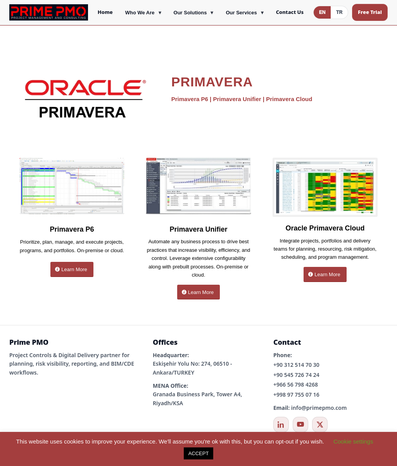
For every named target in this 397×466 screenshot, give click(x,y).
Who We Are (140, 12)
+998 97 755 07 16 (296, 394)
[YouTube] (300, 424)
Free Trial (370, 12)
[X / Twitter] (320, 424)
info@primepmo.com (319, 407)
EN (322, 12)
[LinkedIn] (281, 424)
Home (105, 12)
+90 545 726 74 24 (296, 374)
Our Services (241, 12)
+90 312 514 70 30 (296, 364)
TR (339, 12)
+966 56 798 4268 (295, 384)
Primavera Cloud (289, 99)
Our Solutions (190, 12)
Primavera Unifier (237, 99)
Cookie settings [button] (353, 441)
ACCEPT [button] (198, 453)
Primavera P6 (189, 99)
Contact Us (290, 12)
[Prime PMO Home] (48, 12)
